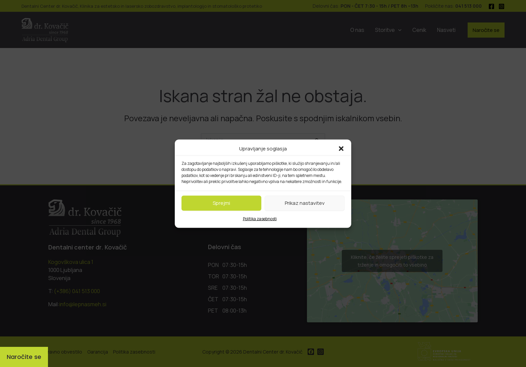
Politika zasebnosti (260, 218)
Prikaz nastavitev (305, 203)
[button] (341, 148)
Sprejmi (221, 203)
